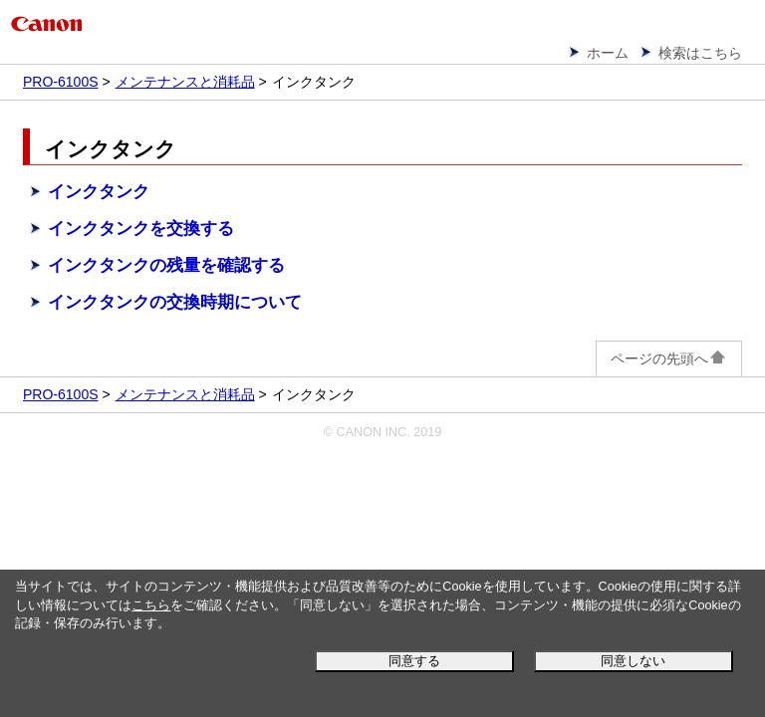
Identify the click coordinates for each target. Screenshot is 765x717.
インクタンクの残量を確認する (166, 265)
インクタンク (98, 191)
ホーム (608, 53)
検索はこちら (700, 53)
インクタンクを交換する (141, 228)
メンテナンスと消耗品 (185, 82)
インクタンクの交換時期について (175, 302)
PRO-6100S (60, 82)
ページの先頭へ (669, 358)
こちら (150, 605)
